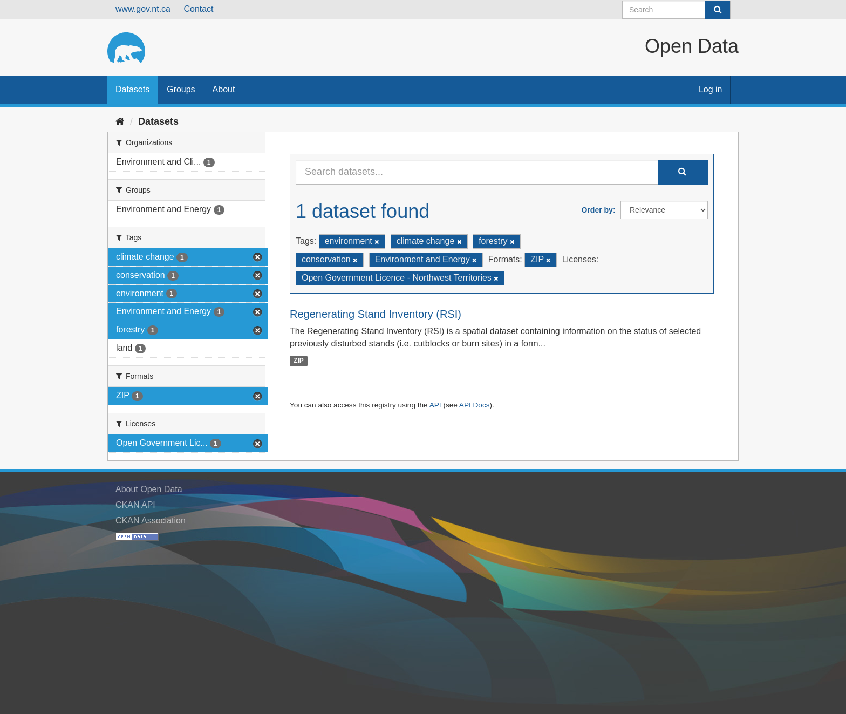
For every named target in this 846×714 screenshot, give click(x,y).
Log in (710, 89)
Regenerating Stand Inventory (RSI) (375, 314)
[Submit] (717, 10)
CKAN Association (150, 520)
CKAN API (135, 504)
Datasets (132, 89)
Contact (198, 8)
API (435, 405)
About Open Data (148, 489)
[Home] (120, 121)
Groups (181, 89)
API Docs (474, 405)
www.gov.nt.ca (142, 8)
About (224, 89)
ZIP (299, 360)
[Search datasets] (676, 10)
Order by (597, 210)
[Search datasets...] (477, 172)
